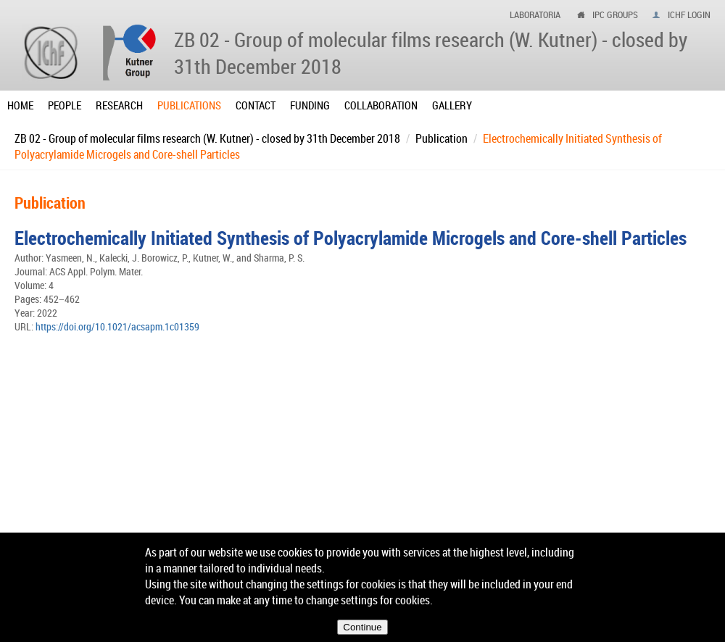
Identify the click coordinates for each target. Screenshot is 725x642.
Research (119, 105)
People (64, 105)
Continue (362, 627)
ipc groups (615, 14)
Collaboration (381, 105)
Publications (189, 105)
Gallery (452, 105)
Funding (310, 105)
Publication (441, 138)
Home (20, 105)
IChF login (689, 14)
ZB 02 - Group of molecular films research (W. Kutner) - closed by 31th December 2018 (207, 138)
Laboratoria (535, 14)
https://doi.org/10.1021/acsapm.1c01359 (117, 326)
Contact (256, 105)
